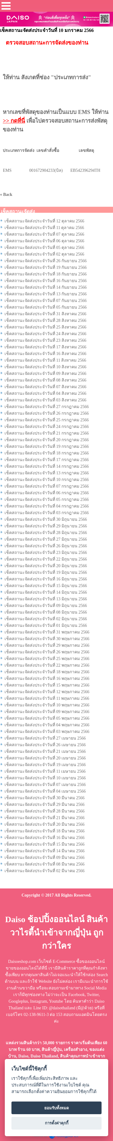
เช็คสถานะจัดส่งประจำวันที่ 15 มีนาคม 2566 (45, 844)
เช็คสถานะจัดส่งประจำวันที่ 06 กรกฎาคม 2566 (47, 493)
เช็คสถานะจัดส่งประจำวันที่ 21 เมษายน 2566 (45, 751)
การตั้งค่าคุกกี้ (56, 1123)
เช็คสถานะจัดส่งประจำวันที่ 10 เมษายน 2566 (45, 778)
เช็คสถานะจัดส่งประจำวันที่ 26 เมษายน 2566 (45, 745)
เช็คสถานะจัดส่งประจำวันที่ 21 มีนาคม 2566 (45, 818)
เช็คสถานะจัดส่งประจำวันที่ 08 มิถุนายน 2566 (46, 612)
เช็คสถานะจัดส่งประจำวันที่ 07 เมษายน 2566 (45, 784)
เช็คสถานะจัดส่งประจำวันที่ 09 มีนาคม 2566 (45, 857)
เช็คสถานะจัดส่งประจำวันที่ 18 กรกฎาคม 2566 (47, 453)
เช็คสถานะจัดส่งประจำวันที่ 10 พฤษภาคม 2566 (47, 705)
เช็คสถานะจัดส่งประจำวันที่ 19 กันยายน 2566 (46, 267)
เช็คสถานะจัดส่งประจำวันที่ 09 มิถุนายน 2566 (46, 605)
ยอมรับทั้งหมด (56, 1108)
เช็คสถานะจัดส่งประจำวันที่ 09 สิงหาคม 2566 (45, 373)
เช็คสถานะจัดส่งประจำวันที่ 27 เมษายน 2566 (45, 738)
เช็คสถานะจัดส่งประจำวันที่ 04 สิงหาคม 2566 (45, 393)
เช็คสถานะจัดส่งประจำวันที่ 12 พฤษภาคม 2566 (47, 692)
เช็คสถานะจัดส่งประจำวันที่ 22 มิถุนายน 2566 (46, 559)
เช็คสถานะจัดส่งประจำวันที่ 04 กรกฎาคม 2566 (47, 506)
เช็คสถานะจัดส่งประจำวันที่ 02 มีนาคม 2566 (45, 871)
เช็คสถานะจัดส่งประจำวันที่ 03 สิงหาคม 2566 (45, 400)
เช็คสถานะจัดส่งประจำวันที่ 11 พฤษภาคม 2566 (47, 698)
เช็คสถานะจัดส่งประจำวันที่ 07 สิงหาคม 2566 (45, 387)
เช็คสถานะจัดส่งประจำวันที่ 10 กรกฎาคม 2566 (47, 479)
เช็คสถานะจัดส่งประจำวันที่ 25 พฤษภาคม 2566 (47, 658)
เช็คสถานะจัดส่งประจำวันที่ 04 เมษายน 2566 (45, 791)
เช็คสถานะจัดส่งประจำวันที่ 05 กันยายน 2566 (46, 307)
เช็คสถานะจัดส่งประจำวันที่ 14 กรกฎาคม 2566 (47, 466)
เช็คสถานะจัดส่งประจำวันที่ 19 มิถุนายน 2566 (46, 572)
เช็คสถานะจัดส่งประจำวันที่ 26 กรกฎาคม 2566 (47, 413)
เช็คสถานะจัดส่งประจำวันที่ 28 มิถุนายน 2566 (46, 532)
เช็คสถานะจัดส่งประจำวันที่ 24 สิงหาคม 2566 (45, 334)
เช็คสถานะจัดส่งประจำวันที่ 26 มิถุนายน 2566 (46, 546)
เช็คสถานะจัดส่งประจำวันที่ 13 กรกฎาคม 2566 (47, 473)
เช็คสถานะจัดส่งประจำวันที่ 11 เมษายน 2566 (45, 771)
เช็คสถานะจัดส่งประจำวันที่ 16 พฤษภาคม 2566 (47, 678)
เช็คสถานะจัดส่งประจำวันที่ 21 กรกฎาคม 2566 (47, 433)
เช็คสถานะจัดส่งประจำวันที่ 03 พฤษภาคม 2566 (47, 731)
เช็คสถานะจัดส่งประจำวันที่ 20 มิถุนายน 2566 (46, 566)
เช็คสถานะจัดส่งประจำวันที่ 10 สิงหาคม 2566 (45, 367)
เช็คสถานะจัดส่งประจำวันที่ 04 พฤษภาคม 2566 (47, 725)
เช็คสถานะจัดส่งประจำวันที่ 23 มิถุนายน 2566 (46, 552)
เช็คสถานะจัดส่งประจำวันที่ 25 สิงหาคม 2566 (45, 327)
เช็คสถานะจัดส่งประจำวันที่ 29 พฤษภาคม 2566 (47, 645)
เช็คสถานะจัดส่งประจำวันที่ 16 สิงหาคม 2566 (45, 353)
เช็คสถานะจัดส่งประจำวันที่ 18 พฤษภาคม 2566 (47, 672)
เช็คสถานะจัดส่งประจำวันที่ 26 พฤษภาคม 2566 (47, 652)
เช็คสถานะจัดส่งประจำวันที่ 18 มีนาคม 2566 (45, 831)
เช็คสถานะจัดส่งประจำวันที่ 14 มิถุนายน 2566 (46, 592)
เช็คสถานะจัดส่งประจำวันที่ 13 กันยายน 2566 (46, 294)
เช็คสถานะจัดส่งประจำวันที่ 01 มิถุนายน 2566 (46, 625)
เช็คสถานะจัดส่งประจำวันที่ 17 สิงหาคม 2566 (45, 347)
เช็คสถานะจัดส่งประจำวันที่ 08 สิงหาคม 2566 (45, 380)
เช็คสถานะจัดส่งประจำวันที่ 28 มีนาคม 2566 (45, 811)
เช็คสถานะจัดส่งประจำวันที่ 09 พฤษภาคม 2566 (47, 711)
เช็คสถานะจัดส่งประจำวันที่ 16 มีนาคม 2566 (45, 837)
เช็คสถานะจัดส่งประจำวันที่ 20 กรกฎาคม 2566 (47, 440)
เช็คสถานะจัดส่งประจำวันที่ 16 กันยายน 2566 (46, 280)
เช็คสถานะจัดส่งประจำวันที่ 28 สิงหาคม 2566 (45, 320)
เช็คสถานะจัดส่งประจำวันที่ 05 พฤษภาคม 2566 (47, 718)
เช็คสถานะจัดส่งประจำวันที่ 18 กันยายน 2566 (46, 274)
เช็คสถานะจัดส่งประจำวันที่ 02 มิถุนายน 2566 (46, 619)
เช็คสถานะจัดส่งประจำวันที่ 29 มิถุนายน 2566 (46, 526)
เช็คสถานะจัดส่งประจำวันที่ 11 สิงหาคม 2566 (45, 360)
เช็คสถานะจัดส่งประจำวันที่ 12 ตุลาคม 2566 (44, 221)
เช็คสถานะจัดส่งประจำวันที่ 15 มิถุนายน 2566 (46, 585)
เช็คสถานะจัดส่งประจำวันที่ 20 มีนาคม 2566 (45, 824)
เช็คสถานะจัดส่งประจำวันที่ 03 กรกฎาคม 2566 (47, 513)
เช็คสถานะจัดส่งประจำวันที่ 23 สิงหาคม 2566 (45, 340)
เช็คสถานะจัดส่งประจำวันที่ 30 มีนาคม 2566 (45, 798)
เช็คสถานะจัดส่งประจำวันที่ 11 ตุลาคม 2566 (44, 227)
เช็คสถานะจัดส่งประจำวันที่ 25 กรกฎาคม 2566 (47, 420)
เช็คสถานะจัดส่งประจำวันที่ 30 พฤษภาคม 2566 (47, 639)
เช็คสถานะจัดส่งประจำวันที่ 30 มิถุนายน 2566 (46, 519)
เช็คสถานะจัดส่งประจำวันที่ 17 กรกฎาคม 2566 (47, 459)
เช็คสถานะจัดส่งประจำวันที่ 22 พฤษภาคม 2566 (47, 665)
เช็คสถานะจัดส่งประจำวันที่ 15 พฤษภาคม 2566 (47, 685)
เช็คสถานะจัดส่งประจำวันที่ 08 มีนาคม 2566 (45, 864)
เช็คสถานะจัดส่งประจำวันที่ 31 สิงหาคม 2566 (45, 314)
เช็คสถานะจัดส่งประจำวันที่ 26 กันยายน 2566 (46, 261)
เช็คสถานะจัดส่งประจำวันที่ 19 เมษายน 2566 (45, 764)
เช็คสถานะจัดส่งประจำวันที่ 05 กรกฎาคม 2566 (47, 499)
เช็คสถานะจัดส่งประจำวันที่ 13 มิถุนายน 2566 (46, 599)
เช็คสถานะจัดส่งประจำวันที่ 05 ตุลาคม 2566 (44, 247)
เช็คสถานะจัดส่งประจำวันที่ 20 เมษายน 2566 (45, 758)
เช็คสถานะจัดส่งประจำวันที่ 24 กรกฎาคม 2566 (47, 426)
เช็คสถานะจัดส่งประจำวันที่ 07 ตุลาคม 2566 (44, 234)
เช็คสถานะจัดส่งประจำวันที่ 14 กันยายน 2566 (46, 287)
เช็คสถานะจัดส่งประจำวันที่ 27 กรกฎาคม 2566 (47, 406)
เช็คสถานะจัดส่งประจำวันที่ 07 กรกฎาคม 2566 (47, 486)
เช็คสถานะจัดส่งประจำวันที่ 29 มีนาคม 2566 (45, 804)
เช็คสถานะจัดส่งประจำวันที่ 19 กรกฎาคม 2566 (47, 446)
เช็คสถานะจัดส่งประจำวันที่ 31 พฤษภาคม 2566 (47, 632)
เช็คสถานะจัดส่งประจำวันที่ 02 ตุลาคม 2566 (44, 254)
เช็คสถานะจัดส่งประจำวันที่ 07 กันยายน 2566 (46, 300)
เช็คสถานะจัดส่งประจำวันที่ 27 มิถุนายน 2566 (46, 539)
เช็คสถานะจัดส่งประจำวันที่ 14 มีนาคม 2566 (45, 851)
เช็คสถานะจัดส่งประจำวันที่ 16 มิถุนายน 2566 (46, 579)
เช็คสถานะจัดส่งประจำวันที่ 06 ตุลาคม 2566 (44, 241)
